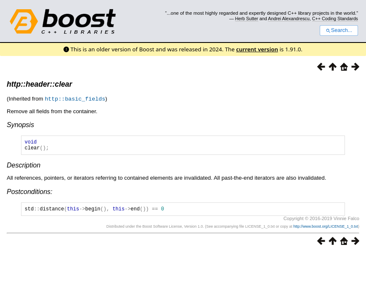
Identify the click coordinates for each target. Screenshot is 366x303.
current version (257, 49)
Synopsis (20, 124)
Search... (339, 30)
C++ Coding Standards (335, 18)
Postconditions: (30, 193)
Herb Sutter (246, 18)
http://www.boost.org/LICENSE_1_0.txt (325, 230)
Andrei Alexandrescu (289, 18)
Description (23, 167)
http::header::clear (39, 84)
